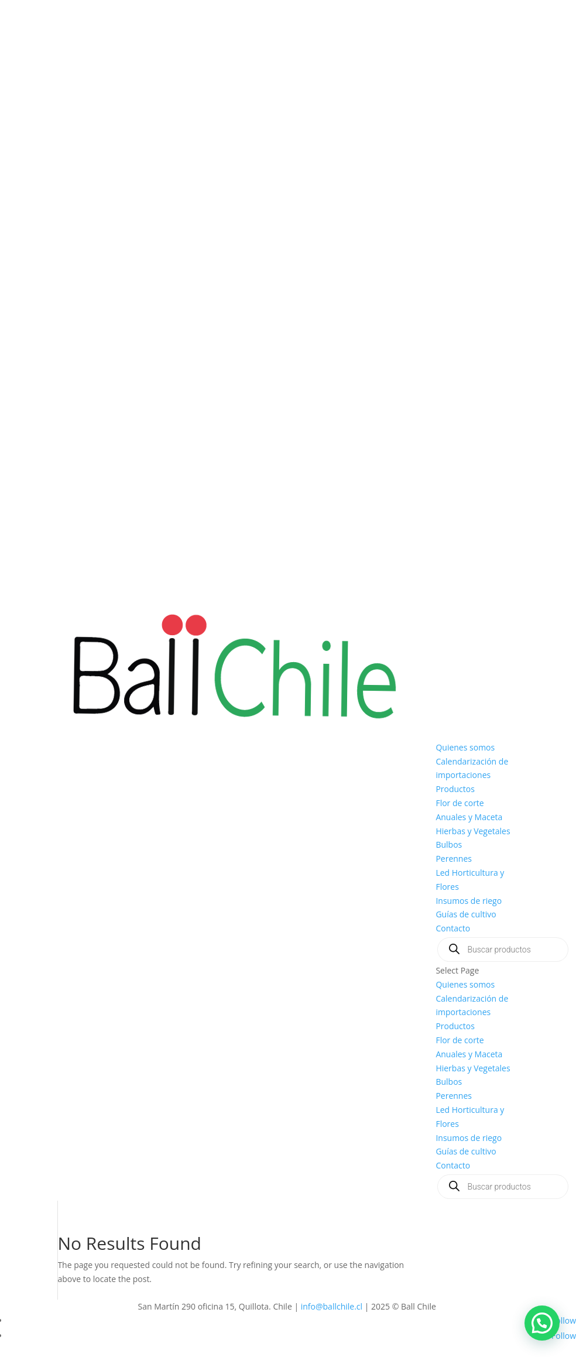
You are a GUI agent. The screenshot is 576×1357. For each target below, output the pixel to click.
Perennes (454, 858)
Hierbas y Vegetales (473, 831)
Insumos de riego (469, 900)
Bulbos (449, 844)
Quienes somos (465, 747)
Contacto (453, 928)
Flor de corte (460, 802)
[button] (542, 1323)
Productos (455, 788)
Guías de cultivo (466, 914)
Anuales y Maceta (469, 817)
